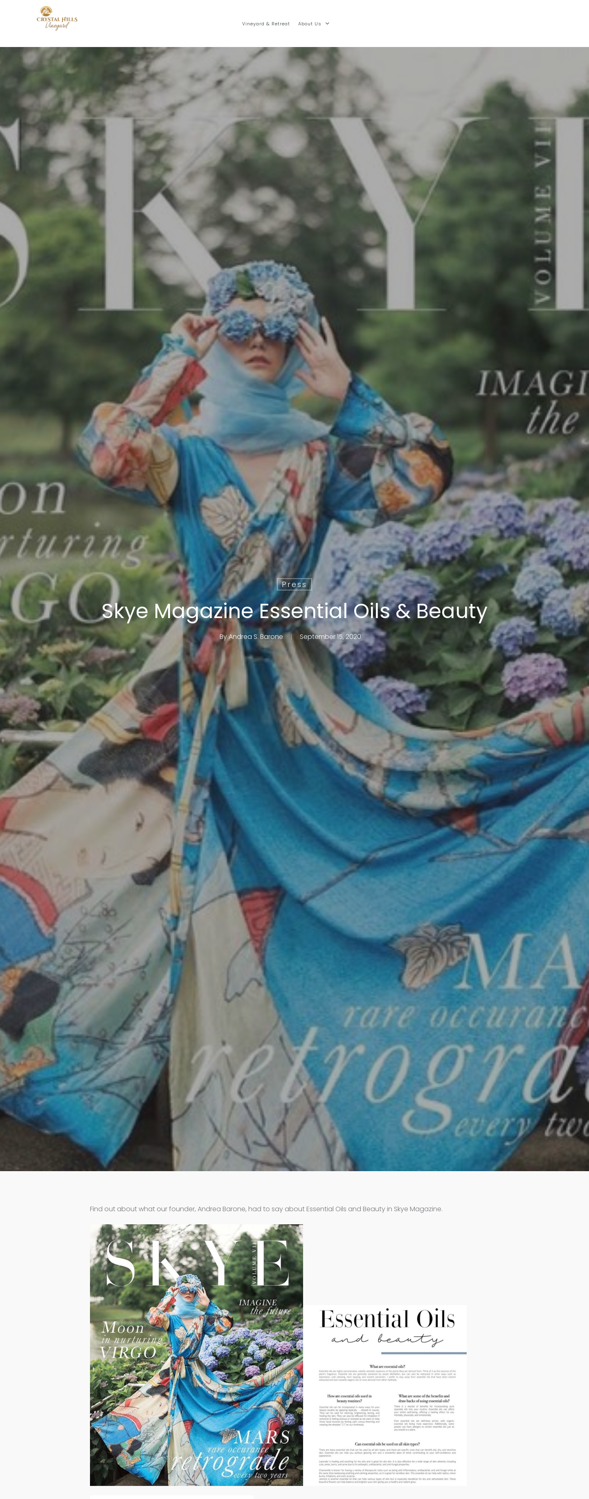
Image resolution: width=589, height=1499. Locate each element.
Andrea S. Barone (256, 636)
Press (294, 584)
